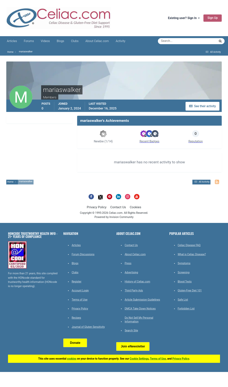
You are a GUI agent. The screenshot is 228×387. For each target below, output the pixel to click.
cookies (71, 358)
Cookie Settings (139, 358)
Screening (184, 272)
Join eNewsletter (133, 346)
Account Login (80, 290)
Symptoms (184, 263)
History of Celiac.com (137, 281)
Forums (29, 41)
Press (128, 263)
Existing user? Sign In (184, 18)
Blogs (60, 41)
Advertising (131, 272)
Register (76, 281)
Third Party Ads (134, 290)
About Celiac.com (97, 41)
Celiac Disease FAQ (189, 245)
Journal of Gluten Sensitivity (88, 326)
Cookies (135, 207)
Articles (12, 41)
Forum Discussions (83, 254)
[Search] (173, 41)
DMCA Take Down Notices (140, 308)
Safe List (183, 299)
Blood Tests (185, 281)
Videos (45, 41)
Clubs (74, 41)
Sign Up (212, 18)
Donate (75, 342)
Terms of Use (79, 299)
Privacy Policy (96, 207)
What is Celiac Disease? (192, 254)
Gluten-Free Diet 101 (190, 290)
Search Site (131, 330)
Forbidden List (186, 308)
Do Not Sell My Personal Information (139, 319)
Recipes (76, 317)
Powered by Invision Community (114, 217)
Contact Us (118, 207)
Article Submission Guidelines (142, 299)
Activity (120, 41)
